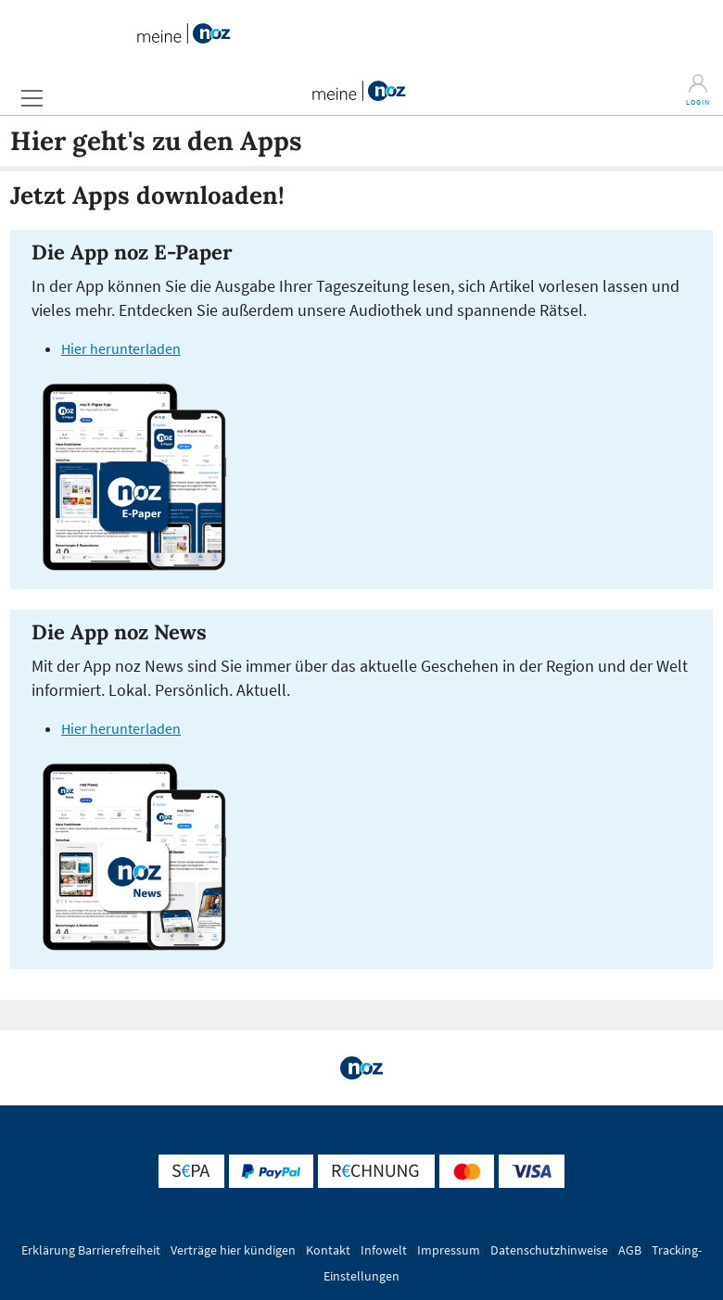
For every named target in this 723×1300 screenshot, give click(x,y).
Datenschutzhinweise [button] (549, 1250)
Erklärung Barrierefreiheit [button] (90, 1250)
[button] (31, 97)
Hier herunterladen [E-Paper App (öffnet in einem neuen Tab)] (121, 348)
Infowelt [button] (384, 1250)
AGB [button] (629, 1250)
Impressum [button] (448, 1250)
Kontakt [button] (328, 1250)
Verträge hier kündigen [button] (233, 1250)
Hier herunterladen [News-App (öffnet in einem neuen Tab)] (121, 728)
